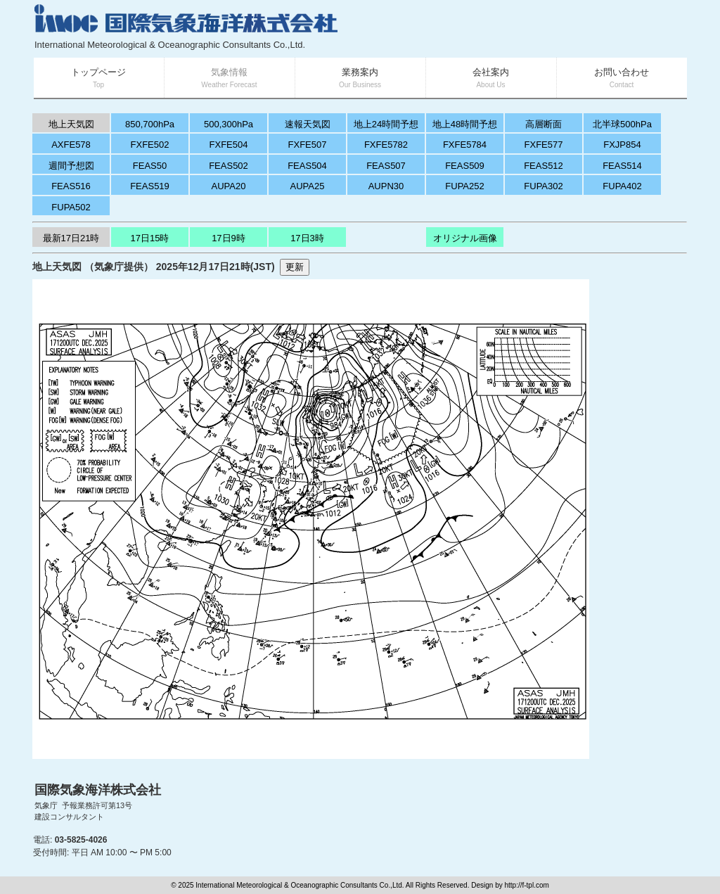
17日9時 (228, 238)
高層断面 (543, 124)
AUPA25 (307, 186)
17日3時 (307, 238)
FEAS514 (622, 165)
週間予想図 (71, 165)
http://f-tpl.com (526, 885)
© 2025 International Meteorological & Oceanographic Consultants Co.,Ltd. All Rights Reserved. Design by (337, 885)
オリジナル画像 (465, 238)
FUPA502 (70, 207)
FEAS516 (71, 186)
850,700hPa (149, 124)
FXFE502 (150, 144)
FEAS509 (464, 165)
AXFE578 (71, 144)
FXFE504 (229, 144)
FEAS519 (149, 186)
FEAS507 (386, 165)
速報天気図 (307, 124)
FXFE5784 (465, 144)
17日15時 (150, 238)
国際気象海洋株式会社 (97, 790)
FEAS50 (150, 165)
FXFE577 (544, 144)
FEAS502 (228, 165)
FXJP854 (622, 144)
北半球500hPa (622, 124)
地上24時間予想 (386, 124)
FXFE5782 (386, 144)
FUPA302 (543, 186)
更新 (294, 267)
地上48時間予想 (464, 124)
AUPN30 (386, 186)
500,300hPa (228, 124)
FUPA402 (622, 186)
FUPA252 (464, 186)
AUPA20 (229, 186)
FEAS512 (543, 165)
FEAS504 (307, 165)
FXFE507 (307, 144)
